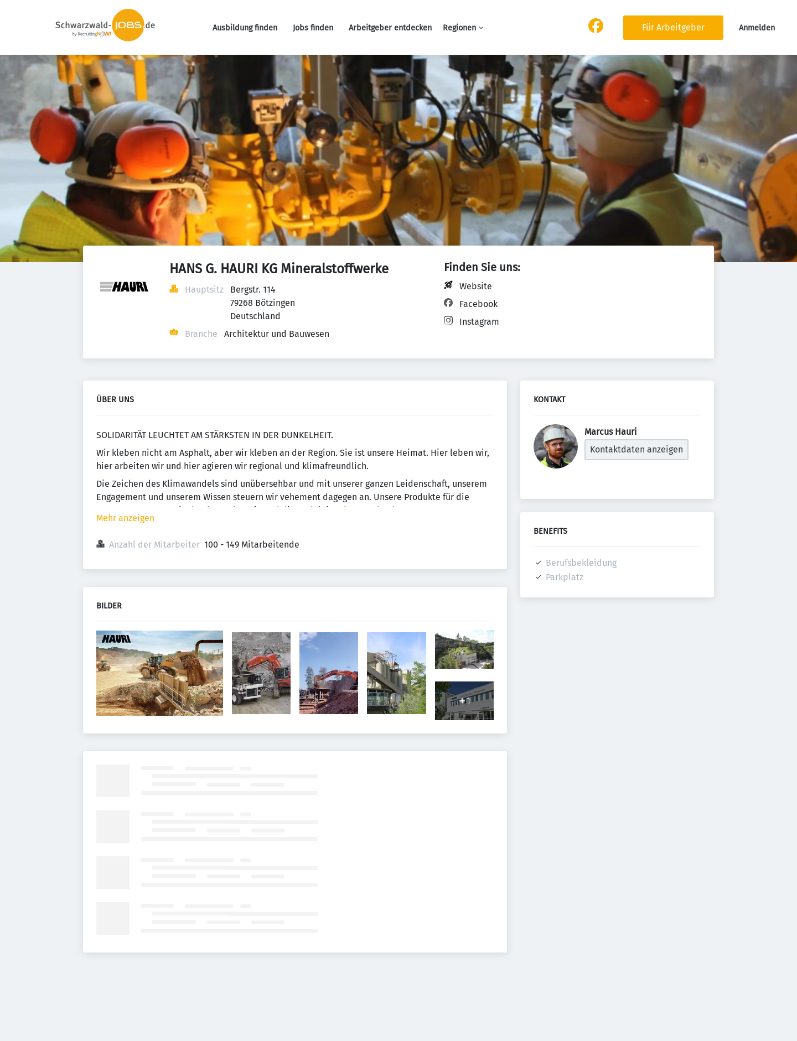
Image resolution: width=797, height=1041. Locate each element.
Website (475, 286)
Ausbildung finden (245, 28)
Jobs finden (313, 28)
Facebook (478, 304)
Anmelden (757, 28)
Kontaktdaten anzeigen (636, 449)
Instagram (479, 321)
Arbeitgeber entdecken (390, 28)
